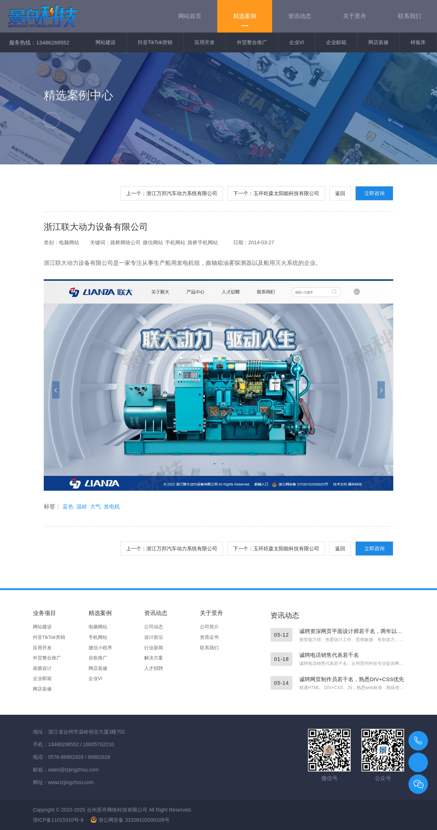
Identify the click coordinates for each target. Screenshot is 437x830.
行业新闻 (153, 647)
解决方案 (153, 658)
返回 (340, 193)
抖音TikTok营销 (155, 42)
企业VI (296, 42)
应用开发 (204, 42)
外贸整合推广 (252, 42)
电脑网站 (98, 626)
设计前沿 (153, 637)
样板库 (418, 42)
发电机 (112, 506)
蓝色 (68, 506)
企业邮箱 (336, 42)
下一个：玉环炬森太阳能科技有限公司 (276, 193)
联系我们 (209, 647)
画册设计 (42, 668)
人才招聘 (153, 668)
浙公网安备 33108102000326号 (130, 820)
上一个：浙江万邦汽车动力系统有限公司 (171, 193)
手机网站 (98, 637)
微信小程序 (100, 647)
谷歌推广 (98, 658)
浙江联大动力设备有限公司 (96, 227)
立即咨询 (374, 193)
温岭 (81, 506)
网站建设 (105, 42)
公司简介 (209, 626)
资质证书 (209, 637)
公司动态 (153, 626)
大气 (95, 506)
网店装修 (378, 42)
